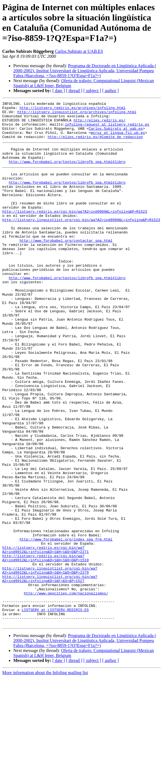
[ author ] (110, 90)
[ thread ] (74, 90)
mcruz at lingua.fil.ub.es (118, 139)
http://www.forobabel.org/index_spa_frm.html (65, 627)
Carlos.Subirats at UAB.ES (79, 51)
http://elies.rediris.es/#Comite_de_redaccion (95, 144)
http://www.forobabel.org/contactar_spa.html (65, 268)
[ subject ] (92, 90)
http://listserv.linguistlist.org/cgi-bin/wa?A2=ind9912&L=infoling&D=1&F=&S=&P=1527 (49, 674)
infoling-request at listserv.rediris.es (107, 129)
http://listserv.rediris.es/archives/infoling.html (72, 109)
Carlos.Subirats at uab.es (116, 134)
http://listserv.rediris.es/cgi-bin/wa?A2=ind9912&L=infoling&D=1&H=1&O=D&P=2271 (45, 640)
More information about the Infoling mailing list (45, 777)
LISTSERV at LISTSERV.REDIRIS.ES (55, 711)
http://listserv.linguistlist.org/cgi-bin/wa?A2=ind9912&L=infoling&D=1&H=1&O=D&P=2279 (49, 664)
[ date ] (58, 90)
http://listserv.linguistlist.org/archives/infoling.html (76, 114)
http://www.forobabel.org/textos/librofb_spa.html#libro (67, 174)
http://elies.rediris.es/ (99, 124)
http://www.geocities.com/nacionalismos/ (66, 691)
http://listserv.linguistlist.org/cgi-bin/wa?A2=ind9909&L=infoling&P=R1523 (81, 243)
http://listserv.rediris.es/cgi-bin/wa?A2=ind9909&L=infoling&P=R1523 (74, 233)
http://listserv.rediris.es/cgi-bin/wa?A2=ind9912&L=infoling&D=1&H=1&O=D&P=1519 (45, 649)
